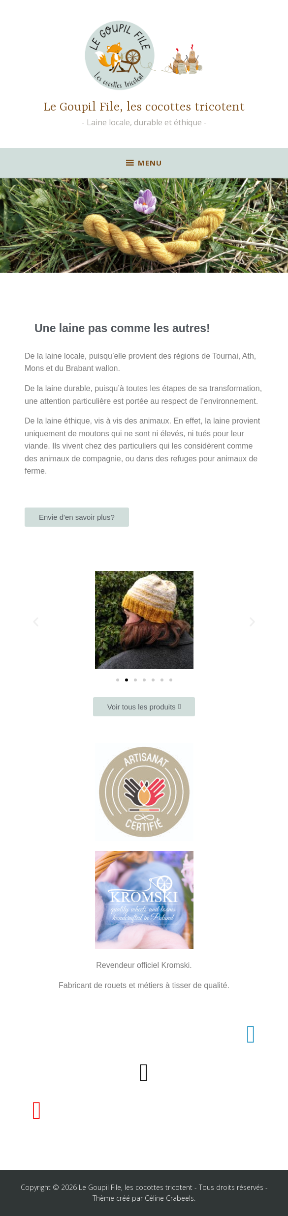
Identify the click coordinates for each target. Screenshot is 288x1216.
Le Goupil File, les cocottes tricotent (144, 107)
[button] (36, 622)
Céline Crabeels (169, 1198)
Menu (150, 163)
